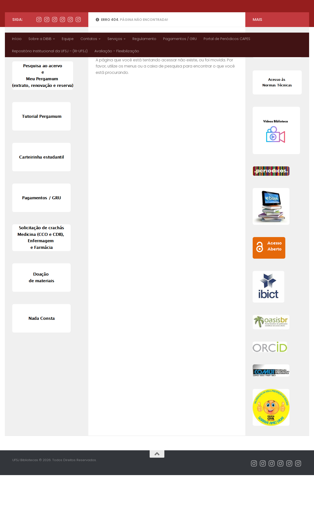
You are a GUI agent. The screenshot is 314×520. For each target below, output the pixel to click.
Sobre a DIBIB (40, 38)
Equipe (68, 38)
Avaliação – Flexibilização (116, 51)
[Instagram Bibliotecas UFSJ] (47, 64)
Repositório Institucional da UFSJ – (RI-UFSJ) (50, 51)
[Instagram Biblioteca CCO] (78, 64)
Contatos (88, 38)
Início (17, 38)
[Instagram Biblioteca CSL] (70, 64)
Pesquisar (20, 82)
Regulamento (144, 38)
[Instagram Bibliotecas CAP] (39, 64)
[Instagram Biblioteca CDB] (62, 64)
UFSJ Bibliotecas (49, 16)
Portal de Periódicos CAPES (227, 38)
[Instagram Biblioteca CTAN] (54, 64)
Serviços (114, 38)
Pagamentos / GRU (180, 38)
